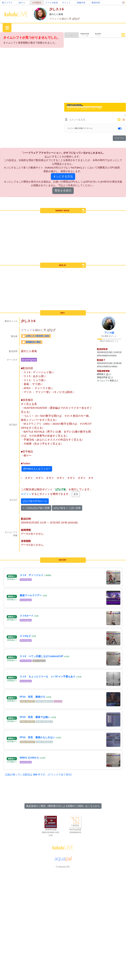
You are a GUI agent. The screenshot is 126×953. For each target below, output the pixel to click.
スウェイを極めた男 (60, 18)
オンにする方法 (63, 176)
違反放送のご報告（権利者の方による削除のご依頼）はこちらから (63, 806)
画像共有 (81, 2)
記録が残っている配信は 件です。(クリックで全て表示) (38, 774)
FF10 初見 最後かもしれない (37, 737)
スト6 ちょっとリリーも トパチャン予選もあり (47, 676)
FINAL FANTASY (27, 701)
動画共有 (96, 2)
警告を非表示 (63, 190)
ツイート (119, 138)
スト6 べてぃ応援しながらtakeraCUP (41, 656)
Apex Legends (39, 661)
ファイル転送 (51, 2)
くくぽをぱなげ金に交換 (36, 507)
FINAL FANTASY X (44, 701)
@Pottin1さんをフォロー (37, 468)
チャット (66, 2)
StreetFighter (29, 359)
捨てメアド (7, 2)
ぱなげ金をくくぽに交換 (67, 507)
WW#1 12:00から (29, 757)
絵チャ (22, 2)
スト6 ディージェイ (31, 575)
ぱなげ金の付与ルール (35, 501)
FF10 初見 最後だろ (32, 696)
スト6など (25, 636)
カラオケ (58, 701)
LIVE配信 (36, 2)
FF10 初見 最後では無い (35, 717)
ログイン (26, 493)
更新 (75, 494)
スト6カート (26, 615)
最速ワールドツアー (31, 595)
